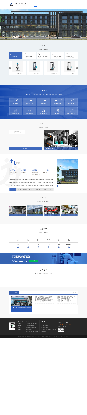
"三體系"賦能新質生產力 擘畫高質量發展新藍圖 (43, 315)
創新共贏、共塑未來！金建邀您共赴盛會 (64, 312)
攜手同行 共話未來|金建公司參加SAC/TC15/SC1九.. (66, 302)
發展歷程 (25, 190)
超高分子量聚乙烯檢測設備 (31, 331)
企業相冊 (50, 190)
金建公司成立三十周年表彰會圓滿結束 (64, 307)
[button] (10, 68)
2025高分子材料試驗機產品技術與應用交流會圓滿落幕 (45, 299)
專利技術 (38, 190)
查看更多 (43, 80)
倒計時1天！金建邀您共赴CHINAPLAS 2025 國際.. (44, 312)
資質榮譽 (44, 190)
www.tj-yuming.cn (46, 331)
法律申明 (67, 340)
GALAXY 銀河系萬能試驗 (34, 67)
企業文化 (19, 190)
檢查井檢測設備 (29, 333)
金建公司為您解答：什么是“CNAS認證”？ (65, 315)
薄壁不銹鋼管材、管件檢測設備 (32, 335)
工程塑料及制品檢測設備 (30, 329)
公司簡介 (12, 190)
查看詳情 (59, 187)
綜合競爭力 (31, 190)
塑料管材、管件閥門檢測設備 (31, 327)
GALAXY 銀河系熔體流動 (17, 67)
